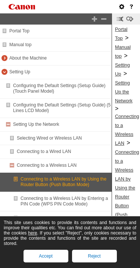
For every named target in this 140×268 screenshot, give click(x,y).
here (32, 233)
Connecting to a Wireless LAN (47, 165)
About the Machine (28, 58)
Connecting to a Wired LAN (44, 151)
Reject (94, 256)
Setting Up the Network (36, 124)
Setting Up (19, 71)
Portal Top (19, 31)
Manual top (20, 44)
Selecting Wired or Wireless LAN (49, 138)
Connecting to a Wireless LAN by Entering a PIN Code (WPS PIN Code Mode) (64, 201)
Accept (46, 256)
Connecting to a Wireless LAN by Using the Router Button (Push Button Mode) (63, 182)
